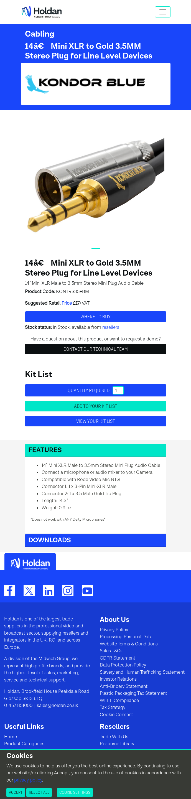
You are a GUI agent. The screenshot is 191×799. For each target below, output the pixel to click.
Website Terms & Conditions (129, 644)
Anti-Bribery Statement (123, 686)
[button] (95, 450)
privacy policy (28, 780)
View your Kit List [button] (95, 421)
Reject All (39, 792)
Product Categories (24, 744)
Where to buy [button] (95, 316)
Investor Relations (118, 679)
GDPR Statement (117, 658)
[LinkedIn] (48, 590)
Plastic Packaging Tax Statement (133, 693)
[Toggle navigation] (162, 11)
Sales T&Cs (111, 651)
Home (10, 737)
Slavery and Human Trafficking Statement (142, 672)
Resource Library (117, 744)
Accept (16, 792)
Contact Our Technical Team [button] (95, 349)
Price (67, 303)
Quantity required (96, 390)
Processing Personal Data (126, 637)
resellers (110, 327)
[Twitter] (29, 590)
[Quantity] (118, 390)
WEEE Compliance (119, 701)
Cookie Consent (116, 715)
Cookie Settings (74, 792)
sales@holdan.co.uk (57, 706)
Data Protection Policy (123, 665)
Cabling (39, 34)
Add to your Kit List (95, 406)
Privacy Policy (114, 630)
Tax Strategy (112, 707)
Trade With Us (114, 737)
